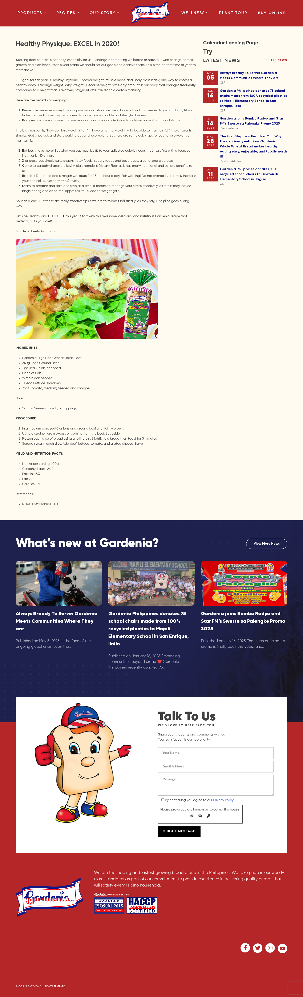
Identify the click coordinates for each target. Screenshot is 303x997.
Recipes (67, 13)
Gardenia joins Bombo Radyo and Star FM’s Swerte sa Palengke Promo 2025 (253, 124)
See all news (275, 60)
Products (31, 13)
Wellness (195, 13)
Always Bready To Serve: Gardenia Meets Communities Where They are (253, 78)
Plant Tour (233, 13)
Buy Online (272, 13)
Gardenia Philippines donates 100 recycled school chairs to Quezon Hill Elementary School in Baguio (253, 177)
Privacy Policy (223, 800)
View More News (267, 543)
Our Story (104, 13)
